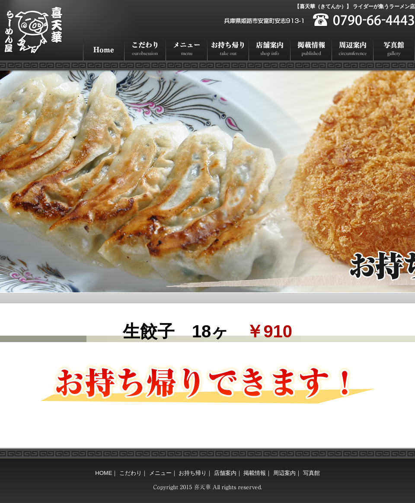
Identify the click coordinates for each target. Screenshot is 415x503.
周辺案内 (353, 50)
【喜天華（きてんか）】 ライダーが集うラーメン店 (354, 6)
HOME (103, 50)
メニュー (187, 50)
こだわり (145, 50)
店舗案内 (269, 50)
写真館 (394, 50)
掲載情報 (311, 50)
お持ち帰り (228, 50)
